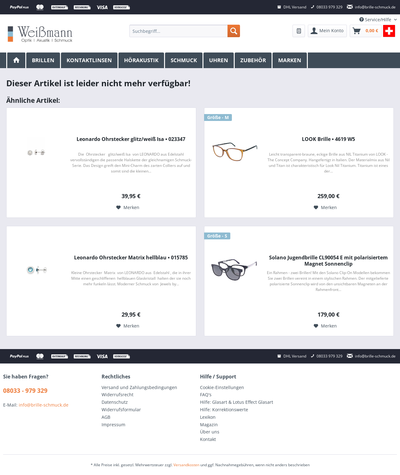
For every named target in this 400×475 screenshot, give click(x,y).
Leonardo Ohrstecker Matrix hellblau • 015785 (131, 257)
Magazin (209, 425)
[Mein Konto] (327, 31)
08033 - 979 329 (25, 391)
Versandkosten (186, 465)
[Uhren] (219, 60)
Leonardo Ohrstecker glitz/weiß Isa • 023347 (131, 139)
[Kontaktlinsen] (89, 60)
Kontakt (208, 439)
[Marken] (290, 60)
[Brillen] (43, 60)
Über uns (209, 432)
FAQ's (206, 395)
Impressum (113, 425)
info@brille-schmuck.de (43, 405)
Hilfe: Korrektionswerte (224, 409)
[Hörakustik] (141, 60)
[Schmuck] (184, 60)
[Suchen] (234, 31)
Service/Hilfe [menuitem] (375, 19)
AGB (106, 417)
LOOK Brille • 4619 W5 (328, 139)
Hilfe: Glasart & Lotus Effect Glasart (236, 402)
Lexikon (208, 417)
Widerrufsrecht (117, 395)
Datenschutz (115, 402)
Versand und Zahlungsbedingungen (139, 387)
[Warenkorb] (366, 31)
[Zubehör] (253, 60)
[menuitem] (184, 31)
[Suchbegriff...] (184, 31)
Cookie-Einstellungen (222, 387)
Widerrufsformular (121, 409)
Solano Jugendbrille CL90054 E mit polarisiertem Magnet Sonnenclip (328, 260)
